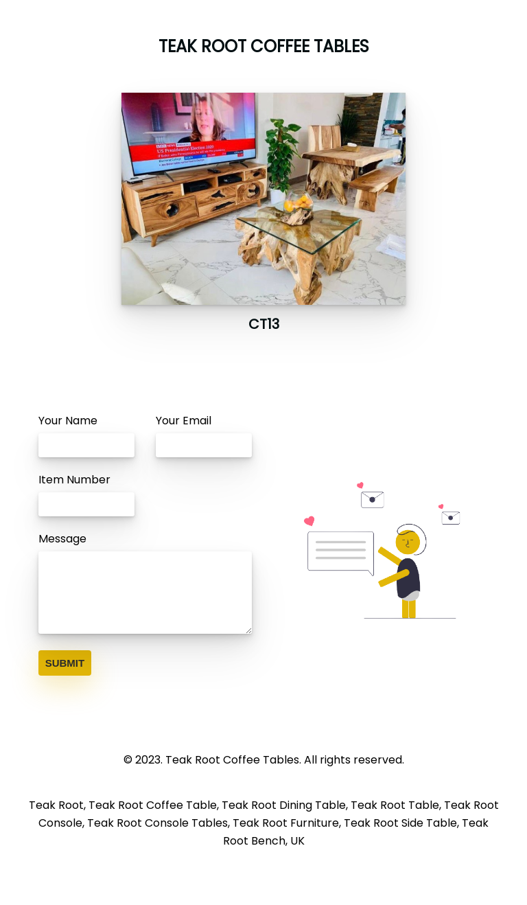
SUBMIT (65, 663)
